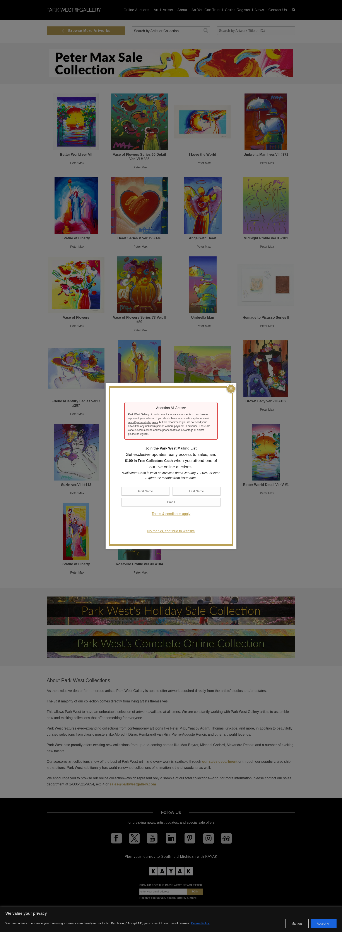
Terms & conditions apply (171, 514)
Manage (297, 923)
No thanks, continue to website (171, 531)
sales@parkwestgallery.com (143, 422)
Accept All (323, 923)
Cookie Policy (200, 923)
